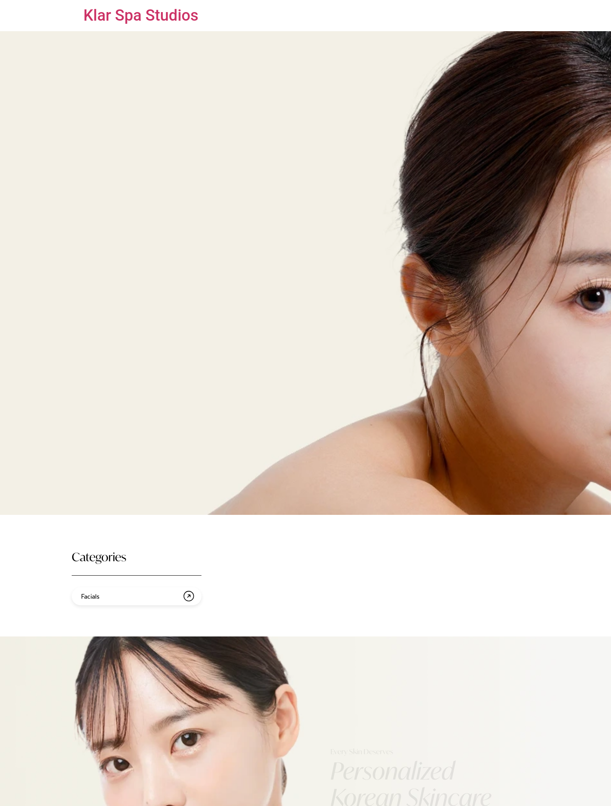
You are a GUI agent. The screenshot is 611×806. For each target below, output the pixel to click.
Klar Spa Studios (140, 15)
